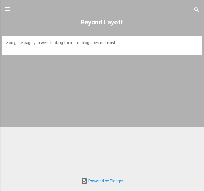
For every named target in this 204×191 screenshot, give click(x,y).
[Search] (196, 11)
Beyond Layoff (102, 22)
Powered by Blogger (102, 181)
